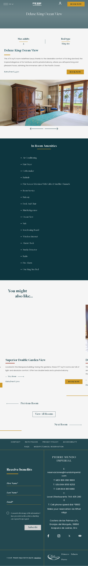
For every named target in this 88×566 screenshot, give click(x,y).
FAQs (26, 447)
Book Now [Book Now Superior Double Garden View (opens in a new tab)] (74, 383)
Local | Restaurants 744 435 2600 (64, 498)
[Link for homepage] (37, 4)
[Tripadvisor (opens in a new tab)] (79, 535)
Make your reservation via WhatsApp (64, 510)
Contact (16, 442)
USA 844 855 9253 (65, 484)
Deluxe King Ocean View (44, 14)
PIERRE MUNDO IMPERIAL (64, 459)
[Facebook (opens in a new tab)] (48, 535)
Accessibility (70, 442)
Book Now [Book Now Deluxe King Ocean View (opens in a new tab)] (75, 72)
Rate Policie (31, 442)
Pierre (64, 560)
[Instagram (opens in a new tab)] (58, 535)
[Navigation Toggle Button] (5, 4)
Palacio (74, 554)
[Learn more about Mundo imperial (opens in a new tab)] (53, 560)
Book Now (76, 4)
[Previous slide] (36, 128)
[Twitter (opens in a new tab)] (69, 535)
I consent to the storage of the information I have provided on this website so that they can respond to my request (25, 516)
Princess (65, 554)
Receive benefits (19, 470)
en (11, 4)
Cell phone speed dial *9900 (65, 504)
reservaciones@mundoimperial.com (64, 474)
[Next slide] (51, 128)
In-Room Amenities (44, 146)
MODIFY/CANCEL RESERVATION (49, 447)
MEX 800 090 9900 (65, 480)
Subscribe (33, 527)
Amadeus (37, 558)
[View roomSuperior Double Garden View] (15, 378)
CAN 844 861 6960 (65, 488)
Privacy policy (51, 442)
